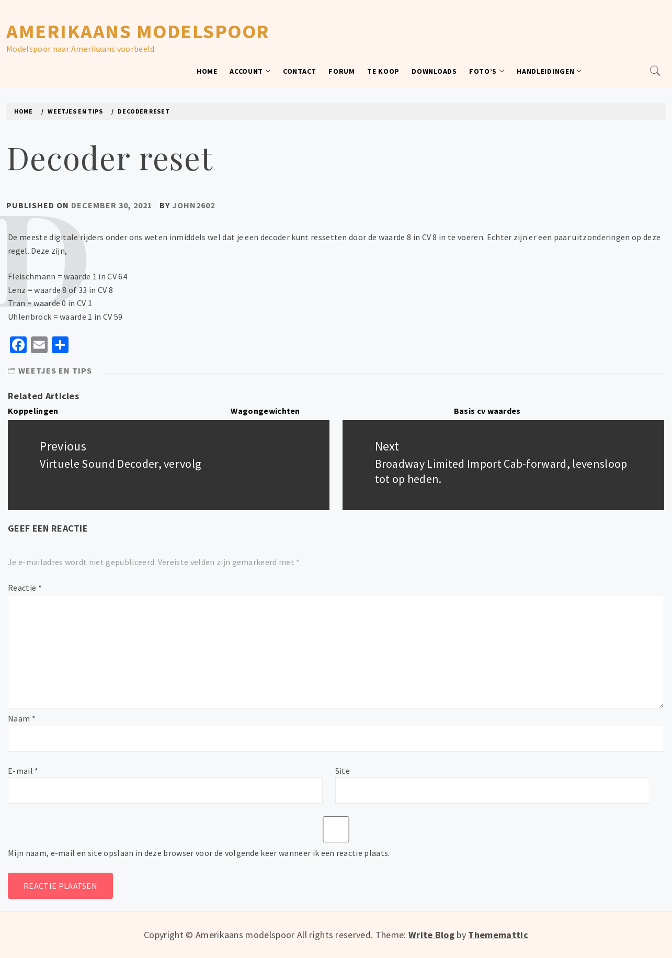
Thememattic (498, 935)
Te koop (383, 71)
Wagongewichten (265, 410)
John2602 (193, 205)
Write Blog (431, 935)
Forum (341, 71)
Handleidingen (549, 71)
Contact (299, 71)
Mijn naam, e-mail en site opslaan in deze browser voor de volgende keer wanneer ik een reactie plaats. (199, 853)
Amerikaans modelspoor (138, 31)
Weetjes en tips (55, 370)
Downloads (434, 71)
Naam (22, 718)
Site (342, 770)
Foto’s (487, 71)
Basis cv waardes (487, 410)
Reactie (25, 587)
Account (250, 71)
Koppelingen (33, 410)
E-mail (23, 770)
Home (207, 71)
